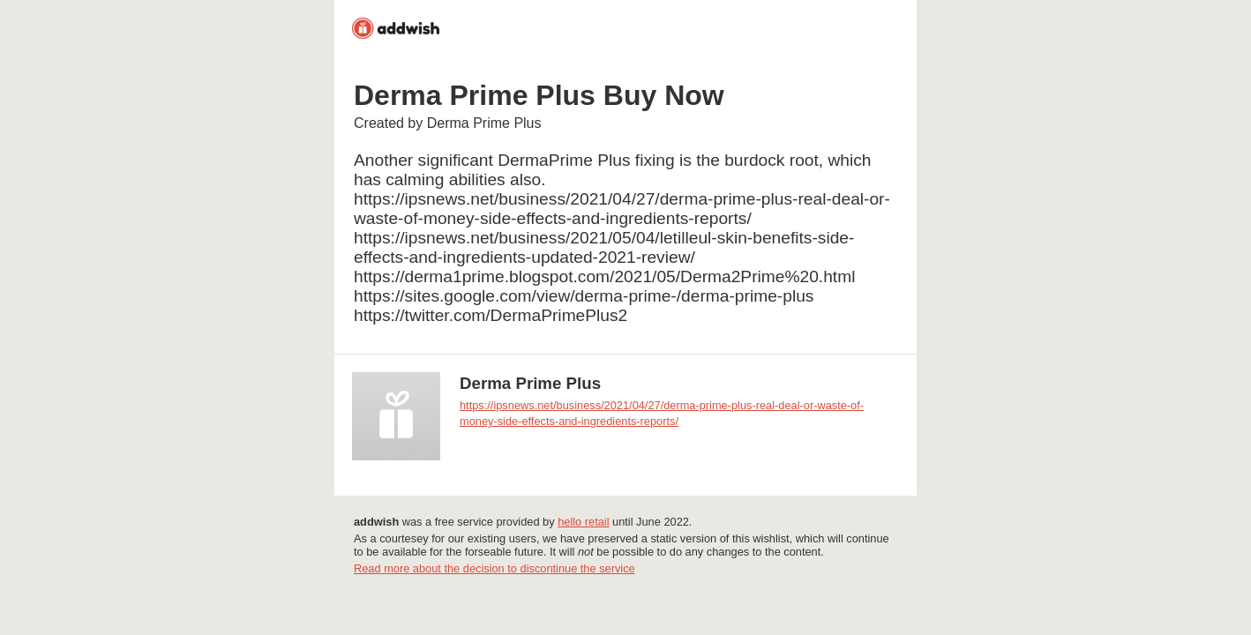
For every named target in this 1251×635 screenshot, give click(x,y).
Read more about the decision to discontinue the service (494, 568)
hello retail (583, 521)
